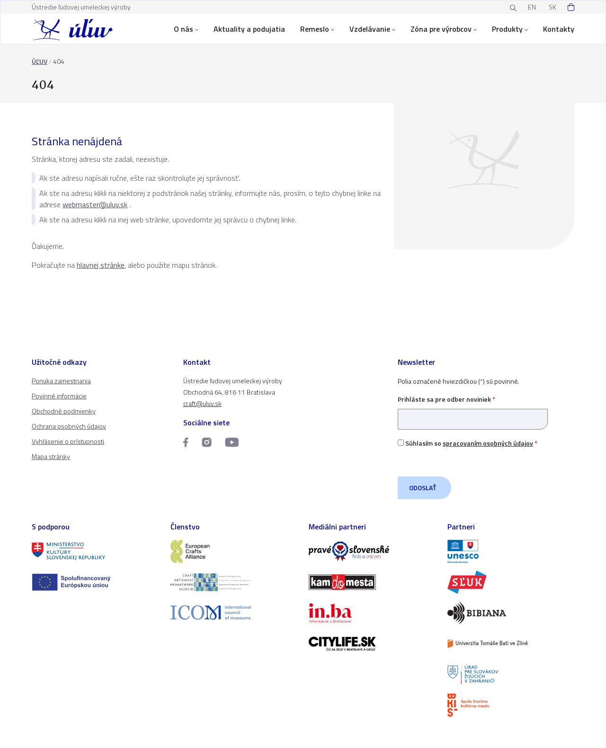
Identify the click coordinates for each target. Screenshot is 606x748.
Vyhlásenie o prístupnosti (68, 441)
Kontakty (558, 29)
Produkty (510, 29)
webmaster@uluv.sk (94, 204)
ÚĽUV (39, 61)
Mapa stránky (51, 456)
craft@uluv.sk (202, 403)
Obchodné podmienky (64, 411)
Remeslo (317, 29)
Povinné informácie (59, 396)
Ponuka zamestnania (61, 381)
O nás (186, 29)
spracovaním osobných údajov (488, 443)
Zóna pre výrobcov (443, 29)
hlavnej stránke (101, 265)
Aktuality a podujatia (249, 29)
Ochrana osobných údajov (69, 426)
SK (552, 7)
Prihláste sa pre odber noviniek (473, 409)
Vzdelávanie (372, 29)
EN (532, 7)
